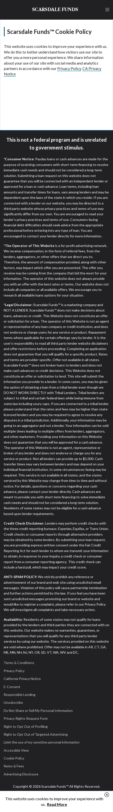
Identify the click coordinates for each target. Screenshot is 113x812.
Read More (57, 804)
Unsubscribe (13, 702)
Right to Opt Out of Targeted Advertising (36, 734)
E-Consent (12, 687)
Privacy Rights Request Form (26, 718)
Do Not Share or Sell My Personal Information (38, 710)
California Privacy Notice (22, 679)
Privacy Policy (69, 68)
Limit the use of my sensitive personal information (41, 742)
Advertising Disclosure (21, 774)
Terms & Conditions (19, 663)
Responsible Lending (19, 694)
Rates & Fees (14, 766)
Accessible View (16, 750)
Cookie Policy (14, 758)
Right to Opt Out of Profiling (26, 726)
